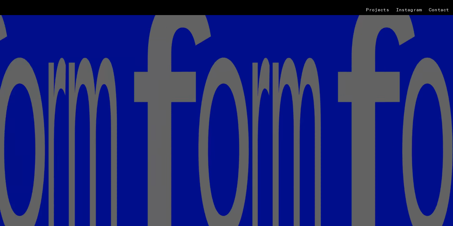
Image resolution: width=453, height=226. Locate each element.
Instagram (409, 9)
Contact (439, 9)
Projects (377, 9)
